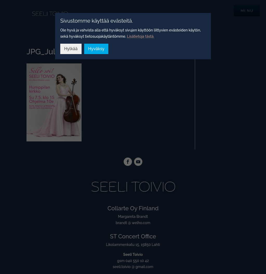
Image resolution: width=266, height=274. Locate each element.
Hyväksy (96, 48)
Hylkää (71, 48)
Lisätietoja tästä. (140, 36)
